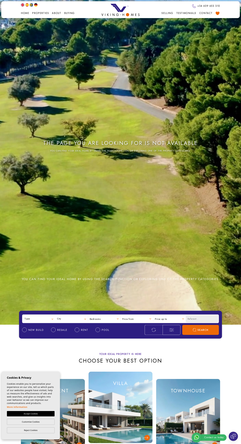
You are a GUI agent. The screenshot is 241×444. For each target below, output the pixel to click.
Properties (40, 13)
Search (200, 330)
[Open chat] (233, 436)
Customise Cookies (31, 421)
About (56, 13)
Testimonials (186, 13)
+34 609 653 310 (206, 6)
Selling (167, 13)
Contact (206, 13)
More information (17, 407)
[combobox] (38, 318)
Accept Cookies (31, 413)
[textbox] (38, 319)
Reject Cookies (31, 430)
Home (25, 13)
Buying (69, 13)
